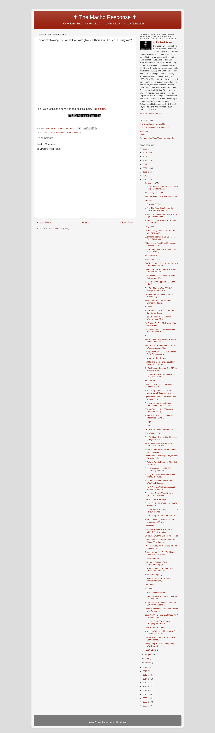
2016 (145, 671)
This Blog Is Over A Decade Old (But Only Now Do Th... (161, 375)
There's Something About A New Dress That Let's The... (159, 569)
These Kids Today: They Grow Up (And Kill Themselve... (159, 494)
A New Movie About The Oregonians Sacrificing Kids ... (160, 244)
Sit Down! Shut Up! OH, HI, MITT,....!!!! (161, 536)
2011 (145, 690)
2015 (145, 675)
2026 (145, 149)
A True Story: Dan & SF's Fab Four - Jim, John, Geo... (160, 312)
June (147, 658)
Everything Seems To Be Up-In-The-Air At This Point (160, 238)
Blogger (123, 722)
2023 (145, 160)
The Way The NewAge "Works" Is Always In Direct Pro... (159, 289)
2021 (145, 168)
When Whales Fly (152, 433)
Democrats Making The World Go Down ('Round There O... (159, 553)
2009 (145, 698)
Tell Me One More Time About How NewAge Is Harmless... (160, 363)
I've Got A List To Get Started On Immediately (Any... (159, 579)
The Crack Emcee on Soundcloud (154, 127)
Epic (146, 335)
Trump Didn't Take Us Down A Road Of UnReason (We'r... (160, 353)
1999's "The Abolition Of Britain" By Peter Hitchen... (160, 385)
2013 (145, 683)
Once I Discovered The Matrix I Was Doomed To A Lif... (160, 270)
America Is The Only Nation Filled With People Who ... (159, 416)
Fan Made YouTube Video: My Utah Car (157, 138)
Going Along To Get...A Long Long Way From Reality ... (159, 645)
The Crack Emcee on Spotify (152, 124)
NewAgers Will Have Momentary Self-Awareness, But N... (161, 632)
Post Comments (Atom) (59, 228)
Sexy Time (149, 227)
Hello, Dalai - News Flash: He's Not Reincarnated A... (160, 277)
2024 (145, 157)
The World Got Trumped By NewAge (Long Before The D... (161, 438)
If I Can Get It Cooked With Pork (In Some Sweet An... (160, 340)
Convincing (149, 526)
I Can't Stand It (151, 650)
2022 (145, 164)
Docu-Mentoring (152, 558)
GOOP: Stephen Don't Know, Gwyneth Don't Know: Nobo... (161, 264)
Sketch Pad (150, 380)
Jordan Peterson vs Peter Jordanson (161, 196)
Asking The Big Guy (153, 575)
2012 (145, 686)
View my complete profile (151, 113)
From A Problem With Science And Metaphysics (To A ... (160, 488)
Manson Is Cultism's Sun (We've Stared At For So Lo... (159, 530)
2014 (46, 132)
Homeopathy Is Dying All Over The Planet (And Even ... (160, 541)
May (147, 662)
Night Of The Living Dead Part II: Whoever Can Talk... (159, 318)
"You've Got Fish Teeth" (155, 627)
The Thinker (150, 585)
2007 (145, 706)
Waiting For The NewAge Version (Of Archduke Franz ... (161, 475)
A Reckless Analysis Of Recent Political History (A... (158, 563)
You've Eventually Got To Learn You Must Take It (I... (160, 250)
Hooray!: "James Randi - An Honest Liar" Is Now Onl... (160, 221)
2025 (145, 153)
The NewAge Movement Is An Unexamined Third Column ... (158, 404)
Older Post (126, 222)
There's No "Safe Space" (155, 358)
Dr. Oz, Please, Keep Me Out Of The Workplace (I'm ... (161, 369)
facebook (144, 131)
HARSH (148, 200)
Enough (148, 422)
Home (85, 222)
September (150, 183)
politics (70, 132)
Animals (148, 307)
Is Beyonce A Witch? (154, 204)
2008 (145, 702)
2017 (145, 667)
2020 (145, 172)
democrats (61, 132)
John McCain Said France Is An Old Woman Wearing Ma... (160, 346)
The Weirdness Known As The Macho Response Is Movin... (161, 187)
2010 (145, 694)
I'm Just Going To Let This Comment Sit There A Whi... (160, 231)
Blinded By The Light (154, 193)
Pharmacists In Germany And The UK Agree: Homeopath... (161, 215)
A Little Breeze (151, 255)
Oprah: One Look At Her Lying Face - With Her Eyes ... (161, 398)
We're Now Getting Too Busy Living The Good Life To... (160, 330)
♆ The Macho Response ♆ (87, 17)
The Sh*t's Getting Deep (155, 592)
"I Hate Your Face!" (153, 259)
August (148, 655)
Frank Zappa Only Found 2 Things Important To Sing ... (160, 520)
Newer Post (44, 222)
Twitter (143, 134)
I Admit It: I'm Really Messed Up (159, 429)
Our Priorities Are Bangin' (156, 499)
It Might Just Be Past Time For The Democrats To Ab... (160, 301)
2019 (145, 176)
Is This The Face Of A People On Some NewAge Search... (159, 209)
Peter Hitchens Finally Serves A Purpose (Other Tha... (158, 444)
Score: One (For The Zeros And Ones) (161, 516)
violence (77, 132)
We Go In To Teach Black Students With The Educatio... (160, 482)
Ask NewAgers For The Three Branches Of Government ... (158, 391)
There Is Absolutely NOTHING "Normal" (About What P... (158, 469)
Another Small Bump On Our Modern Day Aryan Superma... (161, 603)
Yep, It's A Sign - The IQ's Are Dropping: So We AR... (157, 622)
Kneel (147, 425)
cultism (52, 132)
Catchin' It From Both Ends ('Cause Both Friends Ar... (160, 638)
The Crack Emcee (164, 42)
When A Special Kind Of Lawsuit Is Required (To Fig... (160, 410)
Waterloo (149, 588)
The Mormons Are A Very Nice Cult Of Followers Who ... (161, 510)
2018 (145, 180)
